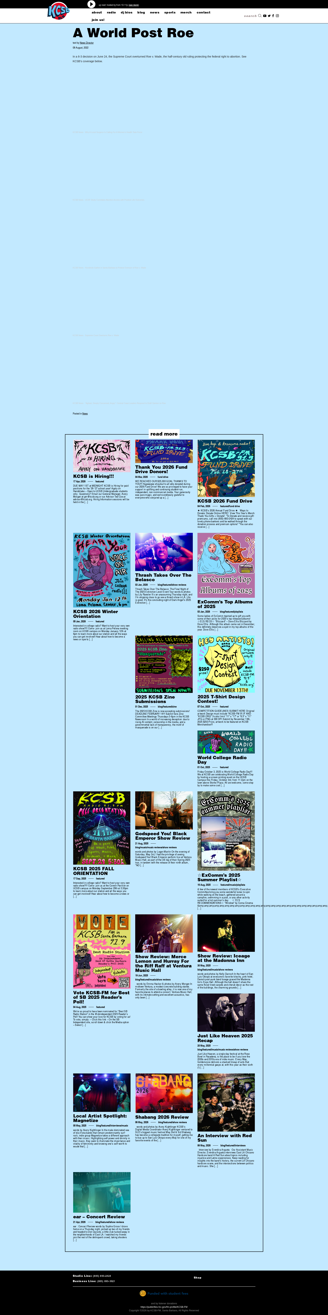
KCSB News (78, 132)
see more (133, 4)
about (97, 12)
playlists (238, 611)
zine (174, 706)
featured (99, 481)
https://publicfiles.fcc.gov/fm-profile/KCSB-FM (164, 1307)
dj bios (126, 12)
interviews (116, 1125)
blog (141, 12)
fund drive (163, 477)
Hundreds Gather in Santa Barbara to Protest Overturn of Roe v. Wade (115, 268)
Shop (198, 1277)
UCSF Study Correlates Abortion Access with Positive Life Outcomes (114, 200)
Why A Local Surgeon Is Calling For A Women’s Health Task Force (113, 132)
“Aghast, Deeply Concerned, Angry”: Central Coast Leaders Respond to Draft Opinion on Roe (125, 403)
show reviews (179, 584)
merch (186, 12)
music (143, 847)
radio (111, 12)
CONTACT (204, 12)
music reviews (154, 847)
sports (170, 12)
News (85, 413)
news (154, 12)
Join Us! (98, 20)
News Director (87, 42)
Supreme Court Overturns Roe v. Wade (102, 335)
